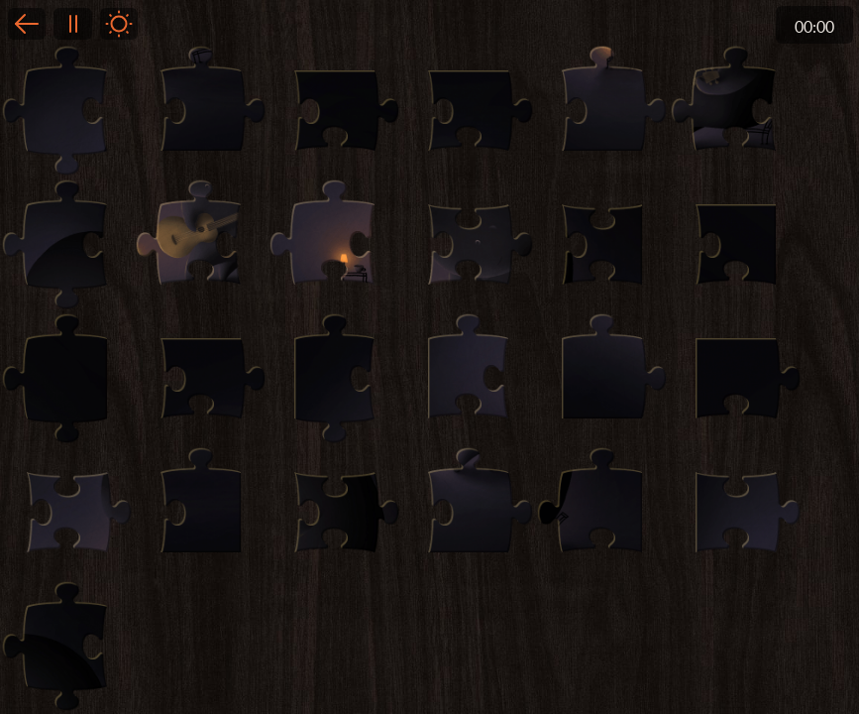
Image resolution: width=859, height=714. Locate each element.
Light (119, 24)
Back (27, 24)
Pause (72, 24)
